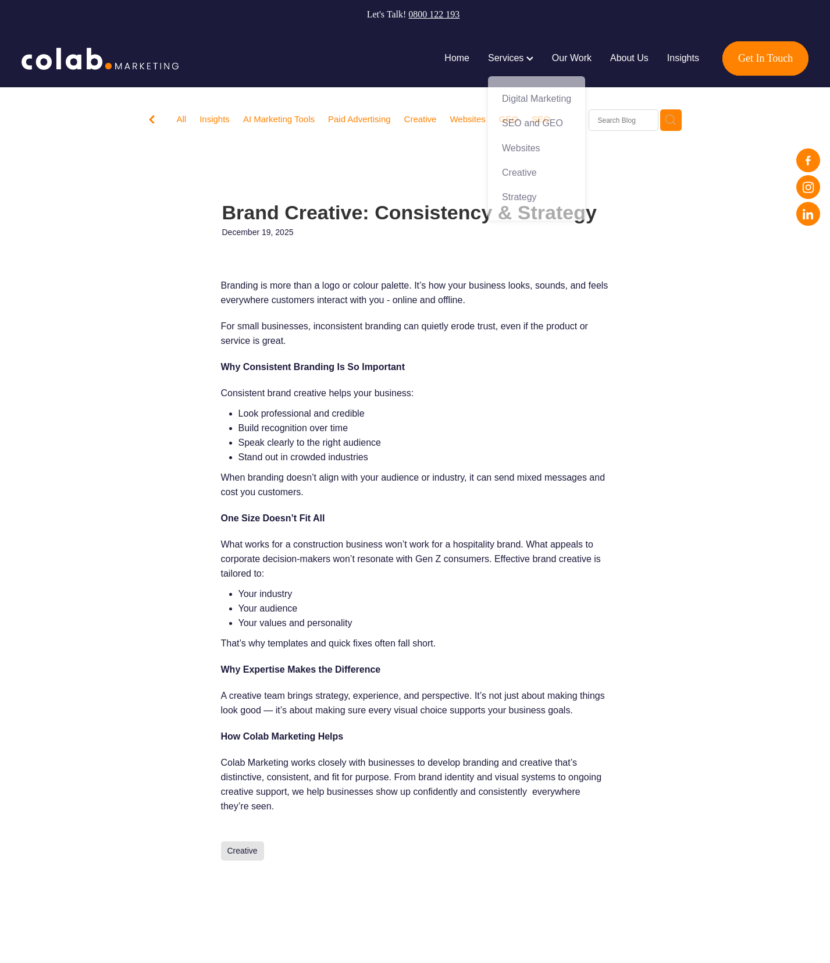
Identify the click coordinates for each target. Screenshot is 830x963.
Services (510, 58)
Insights (683, 58)
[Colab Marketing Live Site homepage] (100, 58)
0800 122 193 (433, 14)
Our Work (572, 58)
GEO (508, 119)
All (182, 119)
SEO (541, 119)
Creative (420, 119)
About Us (629, 58)
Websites (467, 119)
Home (456, 58)
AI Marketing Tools (279, 119)
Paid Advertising (359, 119)
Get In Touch (765, 58)
